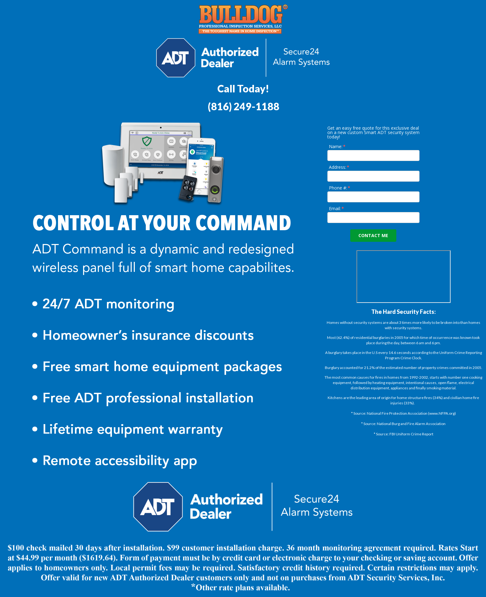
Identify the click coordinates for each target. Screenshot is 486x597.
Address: (339, 167)
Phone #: (340, 188)
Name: (337, 146)
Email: (337, 208)
